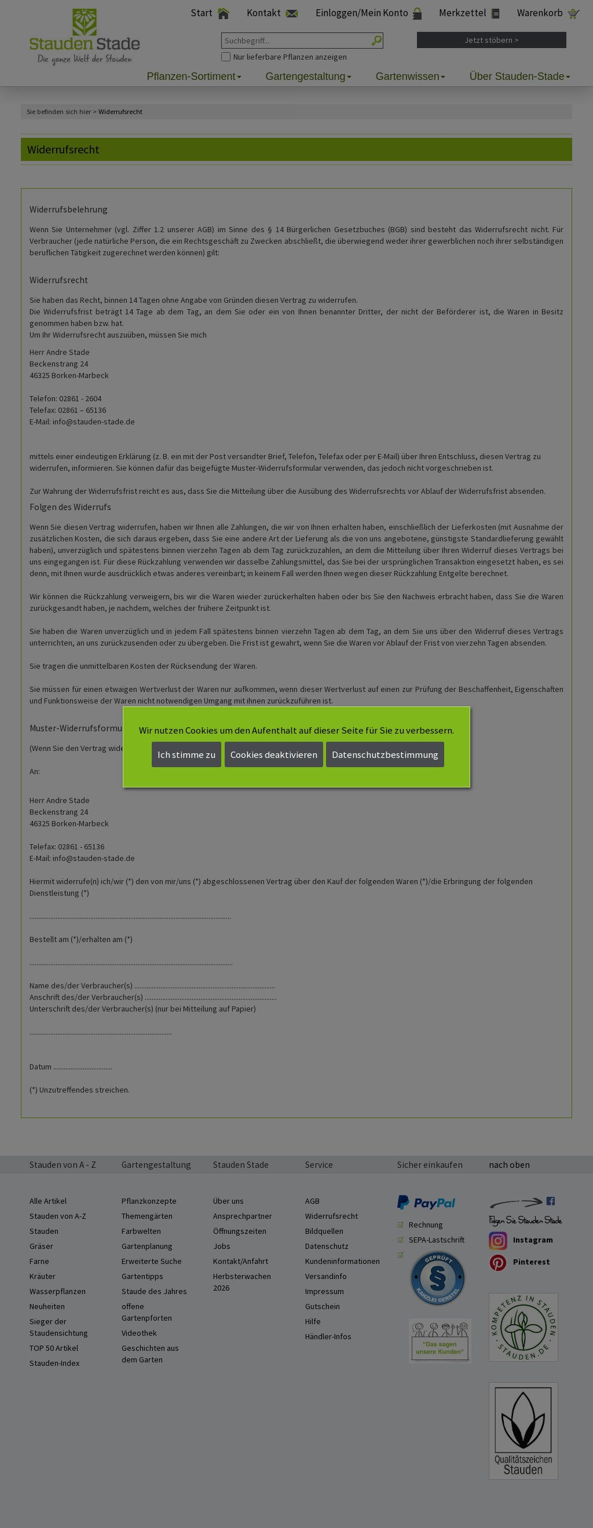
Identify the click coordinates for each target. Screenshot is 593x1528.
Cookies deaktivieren (273, 754)
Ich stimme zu (186, 754)
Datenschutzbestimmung (385, 754)
